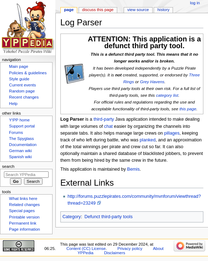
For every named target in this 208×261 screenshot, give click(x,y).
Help (13, 103)
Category (72, 216)
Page (69, 9)
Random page (22, 91)
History (164, 9)
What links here (23, 198)
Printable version (24, 217)
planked (147, 139)
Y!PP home (19, 120)
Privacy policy (129, 248)
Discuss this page (98, 9)
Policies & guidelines (27, 73)
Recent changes (24, 97)
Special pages (22, 211)
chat (108, 126)
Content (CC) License (86, 248)
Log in (195, 3)
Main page (18, 66)
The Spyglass (21, 138)
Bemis (133, 169)
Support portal (22, 126)
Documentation (22, 144)
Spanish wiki (20, 157)
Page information (24, 229)
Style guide (19, 79)
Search (8, 166)
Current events (22, 85)
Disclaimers (114, 253)
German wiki (20, 151)
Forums (16, 132)
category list (167, 95)
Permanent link (22, 223)
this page (187, 108)
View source (138, 9)
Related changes (24, 204)
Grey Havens (152, 81)
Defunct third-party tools (108, 216)
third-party (104, 119)
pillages (171, 133)
